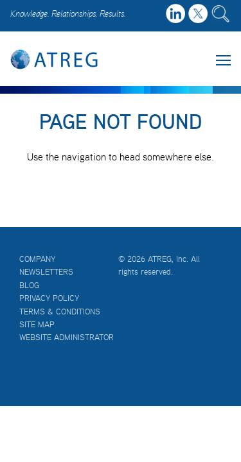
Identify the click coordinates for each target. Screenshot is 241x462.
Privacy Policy (49, 298)
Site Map (37, 324)
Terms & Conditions (59, 311)
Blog (29, 285)
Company (37, 258)
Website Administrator (66, 337)
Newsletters (46, 271)
